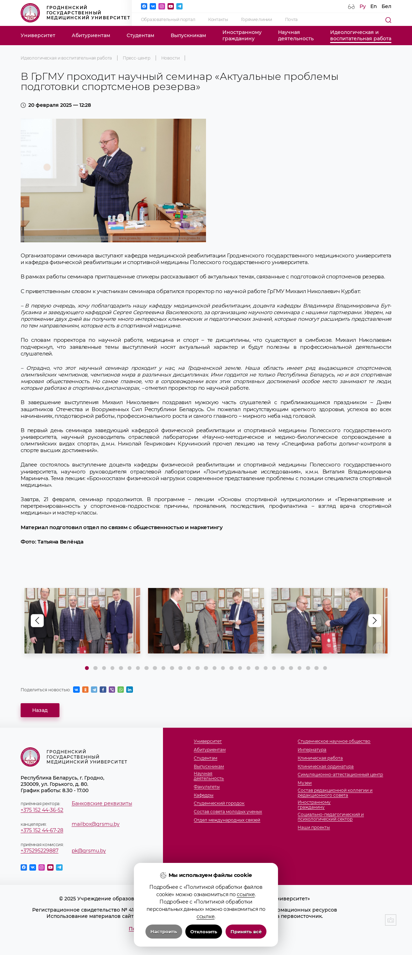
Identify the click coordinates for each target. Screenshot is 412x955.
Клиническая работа (320, 758)
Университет (38, 35)
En (373, 6)
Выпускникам (188, 35)
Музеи (305, 783)
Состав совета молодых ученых (228, 811)
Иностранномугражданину (242, 35)
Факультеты (207, 786)
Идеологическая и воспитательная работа (66, 58)
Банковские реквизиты (102, 803)
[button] (374, 620)
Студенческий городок (219, 803)
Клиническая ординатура (326, 766)
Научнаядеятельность (296, 35)
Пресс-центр (136, 58)
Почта (291, 19)
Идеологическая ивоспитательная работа (360, 35)
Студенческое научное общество (334, 741)
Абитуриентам (91, 35)
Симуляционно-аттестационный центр (340, 774)
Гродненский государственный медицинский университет (75, 12)
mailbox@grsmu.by (96, 824)
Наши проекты (314, 827)
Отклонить (203, 931)
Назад (40, 710)
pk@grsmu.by (89, 850)
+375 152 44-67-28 (42, 830)
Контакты (218, 19)
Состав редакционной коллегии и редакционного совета (335, 792)
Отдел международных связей (227, 820)
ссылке (246, 894)
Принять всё (246, 931)
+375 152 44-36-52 (42, 810)
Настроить (163, 931)
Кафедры (203, 795)
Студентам (140, 35)
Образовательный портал (168, 19)
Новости (170, 58)
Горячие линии (256, 19)
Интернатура (312, 749)
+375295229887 (39, 850)
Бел (386, 6)
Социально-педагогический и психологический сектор (331, 817)
